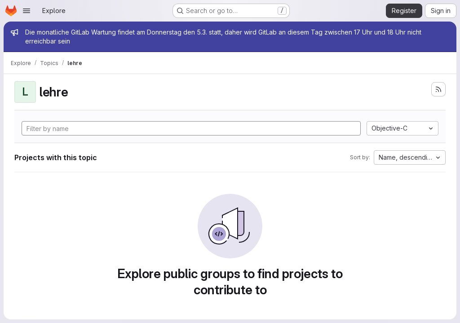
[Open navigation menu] (26, 11)
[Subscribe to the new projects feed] (438, 89)
